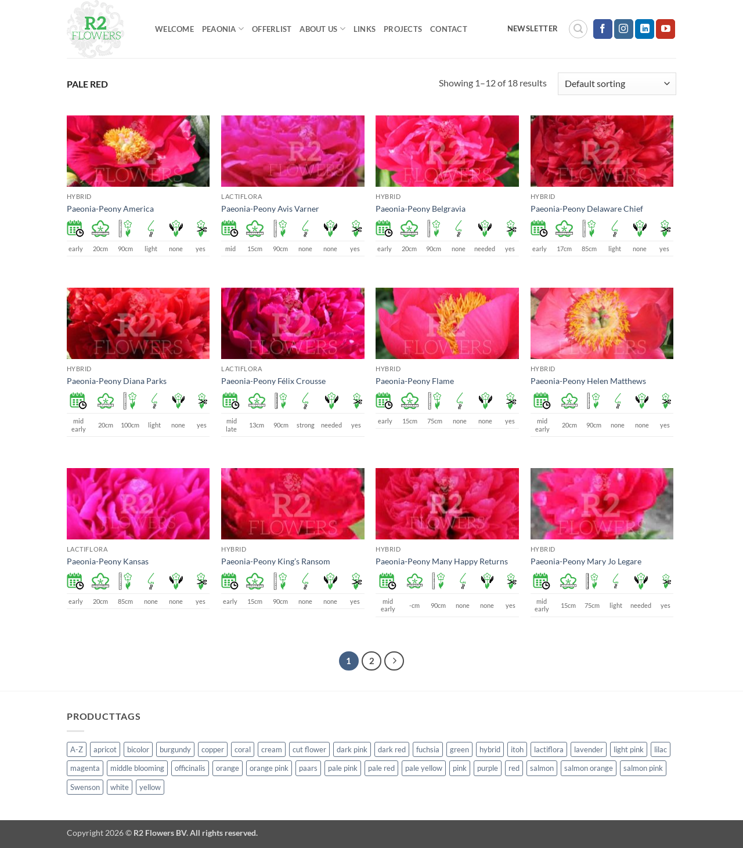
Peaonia (223, 28)
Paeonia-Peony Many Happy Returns (442, 561)
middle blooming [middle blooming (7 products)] (137, 768)
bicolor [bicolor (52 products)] (138, 749)
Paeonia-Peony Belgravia (421, 208)
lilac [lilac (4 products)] (660, 749)
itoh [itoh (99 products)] (517, 749)
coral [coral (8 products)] (243, 749)
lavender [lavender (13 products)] (588, 749)
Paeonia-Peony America (110, 208)
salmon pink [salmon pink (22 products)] (643, 768)
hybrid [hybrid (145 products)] (489, 749)
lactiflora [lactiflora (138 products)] (549, 749)
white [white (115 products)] (119, 787)
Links (365, 29)
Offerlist (271, 29)
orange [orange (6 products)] (227, 768)
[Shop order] (617, 84)
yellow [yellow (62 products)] (150, 787)
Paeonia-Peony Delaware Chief (587, 208)
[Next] (394, 661)
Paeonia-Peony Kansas (108, 561)
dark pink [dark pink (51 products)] (352, 749)
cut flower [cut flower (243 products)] (309, 749)
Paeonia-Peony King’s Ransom (275, 561)
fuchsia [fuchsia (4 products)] (427, 749)
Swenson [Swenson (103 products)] (85, 787)
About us (322, 28)
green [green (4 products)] (459, 749)
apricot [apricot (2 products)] (105, 749)
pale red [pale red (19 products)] (381, 768)
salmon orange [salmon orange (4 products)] (588, 768)
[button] (578, 29)
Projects (403, 29)
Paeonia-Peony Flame (415, 381)
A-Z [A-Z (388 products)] (76, 749)
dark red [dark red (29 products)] (392, 749)
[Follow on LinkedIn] (644, 29)
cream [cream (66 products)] (271, 749)
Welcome (174, 29)
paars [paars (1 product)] (308, 768)
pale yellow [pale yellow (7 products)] (423, 768)
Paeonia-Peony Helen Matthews (588, 381)
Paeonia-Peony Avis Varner (270, 208)
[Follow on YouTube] (665, 29)
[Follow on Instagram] (623, 29)
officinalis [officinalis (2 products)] (190, 768)
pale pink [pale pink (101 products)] (343, 768)
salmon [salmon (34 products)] (542, 768)
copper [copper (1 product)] (212, 749)
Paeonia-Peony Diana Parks (117, 381)
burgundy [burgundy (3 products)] (175, 749)
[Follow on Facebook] (602, 29)
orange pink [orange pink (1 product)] (269, 768)
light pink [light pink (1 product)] (629, 749)
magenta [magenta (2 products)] (85, 768)
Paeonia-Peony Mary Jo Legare (586, 561)
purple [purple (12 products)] (487, 768)
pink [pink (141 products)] (460, 768)
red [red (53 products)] (514, 768)
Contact (448, 29)
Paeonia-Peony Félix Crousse (273, 381)
